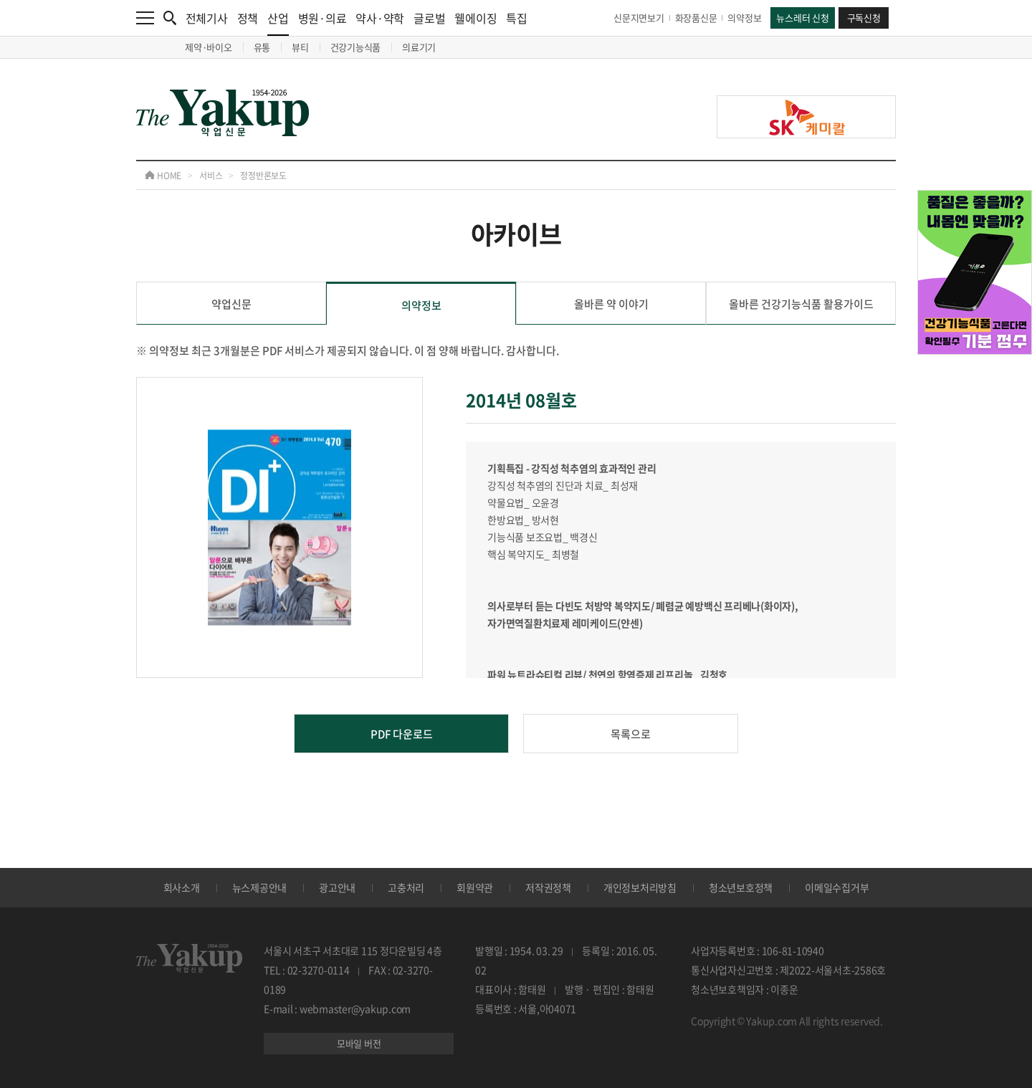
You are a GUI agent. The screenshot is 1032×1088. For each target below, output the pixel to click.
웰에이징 (475, 18)
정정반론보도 (263, 175)
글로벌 (429, 18)
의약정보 (744, 17)
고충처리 (406, 887)
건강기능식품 (355, 47)
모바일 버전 (359, 1043)
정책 (248, 18)
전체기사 (207, 18)
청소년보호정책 (741, 887)
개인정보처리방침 (640, 887)
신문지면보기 (638, 17)
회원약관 (475, 887)
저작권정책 (548, 887)
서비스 (210, 175)
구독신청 (864, 17)
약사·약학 (379, 18)
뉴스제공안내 (259, 887)
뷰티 (300, 47)
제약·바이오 (208, 47)
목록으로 (631, 734)
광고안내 (337, 887)
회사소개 (181, 887)
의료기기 (419, 47)
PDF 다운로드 (402, 734)
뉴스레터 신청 (802, 17)
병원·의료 (322, 18)
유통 (262, 47)
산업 (278, 22)
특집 (516, 18)
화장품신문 (696, 17)
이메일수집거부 (837, 887)
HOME (163, 175)
